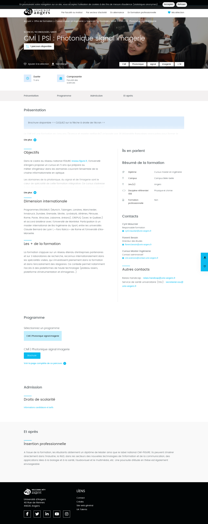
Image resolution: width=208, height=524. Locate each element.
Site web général (85, 505)
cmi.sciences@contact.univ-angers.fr (141, 258)
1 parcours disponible (39, 46)
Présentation (31, 96)
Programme (64, 96)
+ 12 (179, 64)
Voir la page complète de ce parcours (43, 363)
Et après (128, 96)
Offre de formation (43, 21)
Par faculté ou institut (71, 12)
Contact (81, 497)
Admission (96, 96)
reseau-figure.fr (79, 161)
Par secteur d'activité (96, 12)
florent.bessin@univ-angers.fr (138, 244)
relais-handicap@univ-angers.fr (159, 278)
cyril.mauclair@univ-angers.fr (138, 231)
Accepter (168, 4)
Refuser (181, 4)
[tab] (43, 336)
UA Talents (82, 509)
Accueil (27, 21)
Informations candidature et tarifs (38, 407)
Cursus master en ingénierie (69, 21)
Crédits (80, 501)
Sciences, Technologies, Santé (101, 21)
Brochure (32, 355)
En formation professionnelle (142, 12)
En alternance (117, 12)
